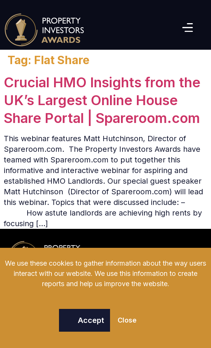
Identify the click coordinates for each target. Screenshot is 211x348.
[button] (187, 28)
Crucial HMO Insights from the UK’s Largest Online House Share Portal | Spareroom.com (102, 100)
